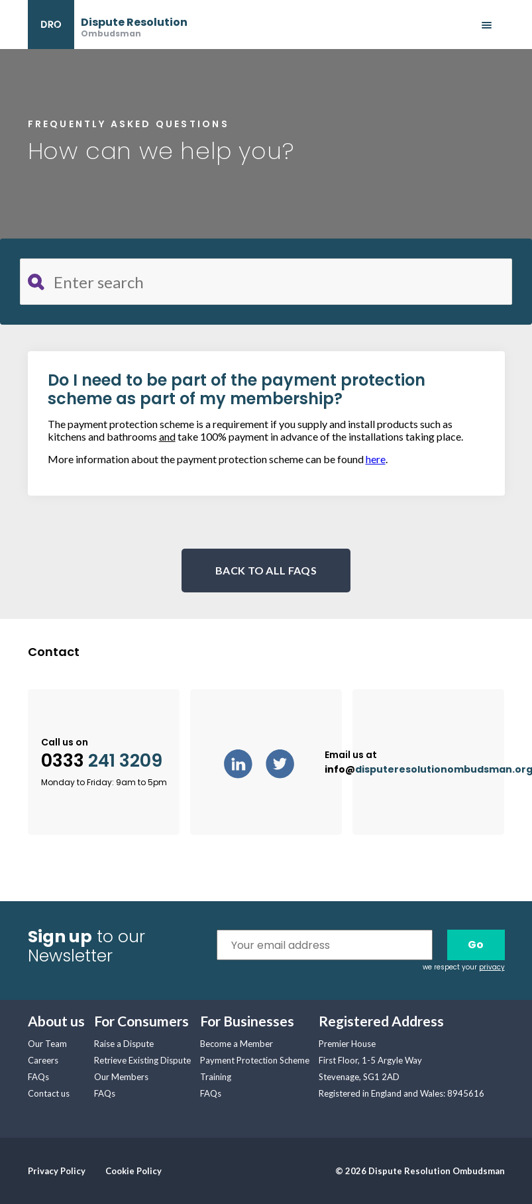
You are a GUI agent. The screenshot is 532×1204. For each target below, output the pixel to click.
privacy (492, 967)
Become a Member (236, 1043)
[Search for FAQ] (266, 281)
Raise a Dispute (124, 1043)
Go (476, 944)
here (376, 459)
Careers (43, 1060)
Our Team (47, 1043)
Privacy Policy (56, 1171)
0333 (101, 761)
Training (215, 1076)
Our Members (121, 1076)
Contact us (49, 1093)
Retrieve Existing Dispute (142, 1060)
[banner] (107, 24)
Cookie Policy (133, 1171)
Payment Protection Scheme (254, 1060)
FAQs (38, 1076)
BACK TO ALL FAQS (266, 570)
